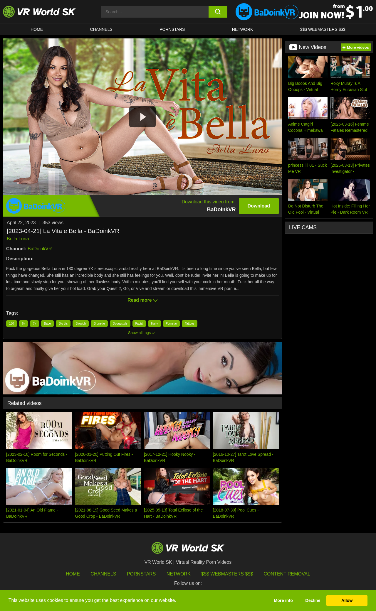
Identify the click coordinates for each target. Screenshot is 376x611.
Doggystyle (120, 323)
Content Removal (287, 573)
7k (34, 323)
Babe (47, 323)
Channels (101, 29)
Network (242, 29)
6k (23, 323)
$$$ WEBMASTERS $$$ (322, 29)
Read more (142, 300)
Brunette (99, 323)
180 (11, 323)
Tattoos (189, 323)
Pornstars (172, 29)
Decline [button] (312, 600)
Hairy (154, 323)
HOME (37, 29)
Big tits (63, 323)
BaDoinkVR (40, 248)
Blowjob (80, 323)
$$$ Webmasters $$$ (227, 573)
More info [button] (283, 600)
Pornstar (171, 323)
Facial (139, 323)
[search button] (218, 12)
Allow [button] (346, 600)
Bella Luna (18, 238)
